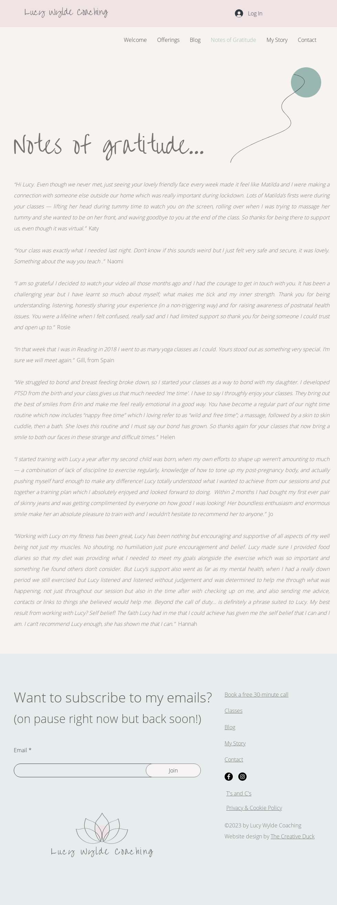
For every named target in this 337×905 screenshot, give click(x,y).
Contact (234, 759)
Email (20, 750)
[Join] (173, 770)
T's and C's (238, 793)
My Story (235, 743)
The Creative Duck (293, 836)
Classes (233, 710)
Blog (230, 727)
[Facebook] (229, 776)
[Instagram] (242, 776)
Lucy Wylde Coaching (66, 10)
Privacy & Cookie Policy (254, 808)
